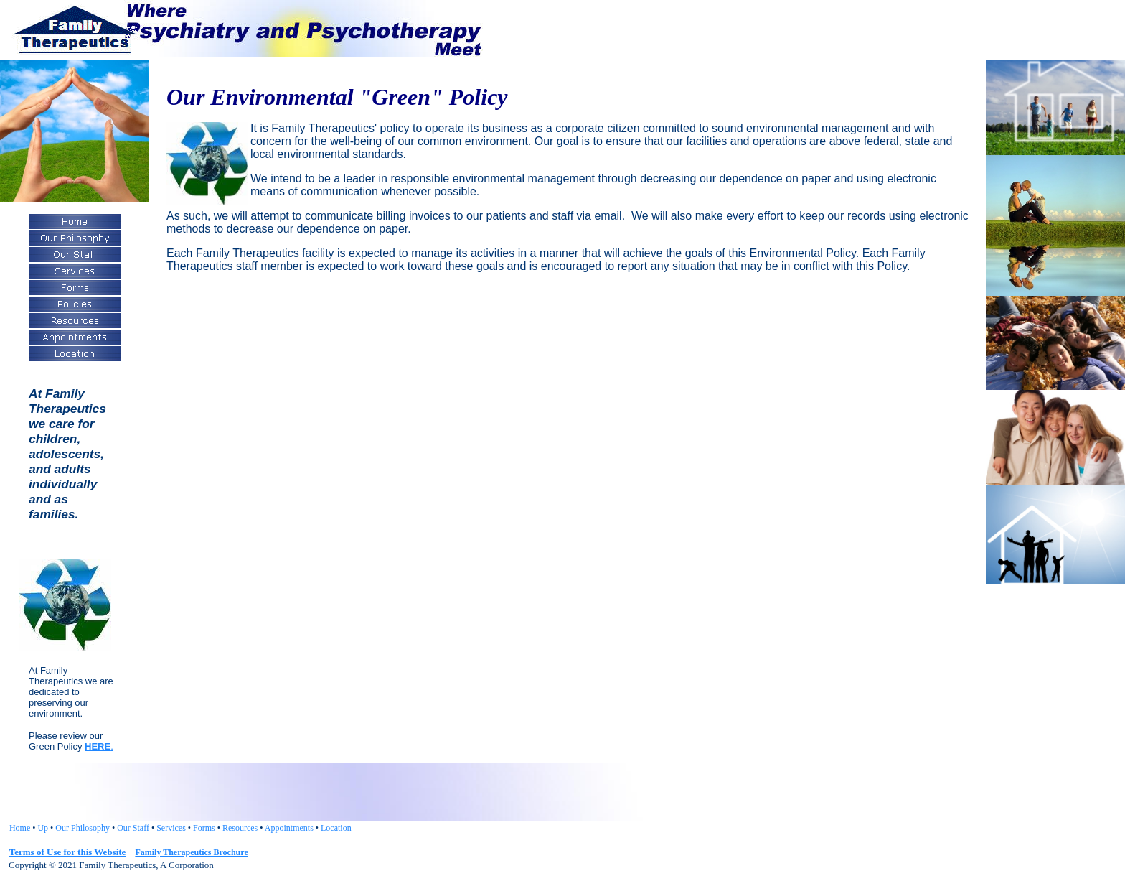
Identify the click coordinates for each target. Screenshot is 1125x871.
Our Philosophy (82, 828)
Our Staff (133, 828)
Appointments (289, 828)
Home (19, 828)
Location (336, 828)
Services (171, 828)
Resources (240, 828)
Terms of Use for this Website (67, 852)
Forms (204, 828)
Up (42, 828)
